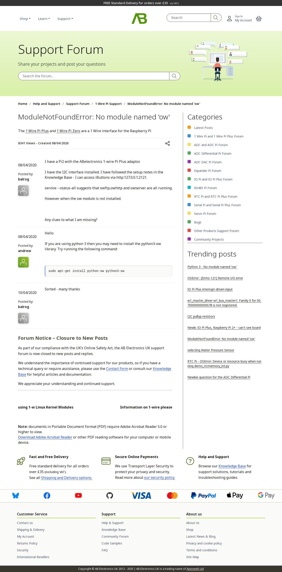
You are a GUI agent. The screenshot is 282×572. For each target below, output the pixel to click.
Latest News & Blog (200, 536)
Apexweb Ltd (195, 569)
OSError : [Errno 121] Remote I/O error (215, 278)
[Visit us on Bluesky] (15, 495)
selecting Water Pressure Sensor (210, 350)
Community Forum (115, 536)
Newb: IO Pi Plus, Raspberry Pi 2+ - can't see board (224, 327)
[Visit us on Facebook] (47, 495)
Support (64, 18)
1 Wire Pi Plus (37, 130)
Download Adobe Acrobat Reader (45, 437)
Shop (24, 18)
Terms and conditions (201, 550)
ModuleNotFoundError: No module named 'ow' (221, 339)
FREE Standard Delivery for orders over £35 (141, 3)
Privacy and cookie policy (204, 543)
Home (22, 104)
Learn (42, 18)
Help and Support (46, 104)
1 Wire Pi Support (108, 104)
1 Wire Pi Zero (68, 130)
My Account (25, 536)
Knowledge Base (232, 466)
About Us (192, 523)
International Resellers (33, 557)
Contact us (25, 523)
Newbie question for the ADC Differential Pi (218, 377)
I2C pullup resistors (201, 316)
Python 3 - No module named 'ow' (212, 267)
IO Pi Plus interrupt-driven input (210, 289)
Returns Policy (27, 543)
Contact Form (117, 368)
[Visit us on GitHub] (109, 495)
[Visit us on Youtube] (78, 495)
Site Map (192, 557)
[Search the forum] (93, 76)
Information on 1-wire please (146, 407)
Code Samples (112, 543)
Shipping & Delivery (31, 529)
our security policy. (159, 477)
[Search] (216, 17)
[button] (259, 18)
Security (22, 550)
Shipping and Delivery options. (66, 477)
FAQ (105, 550)
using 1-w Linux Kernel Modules (45, 407)
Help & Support (113, 523)
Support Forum (77, 104)
